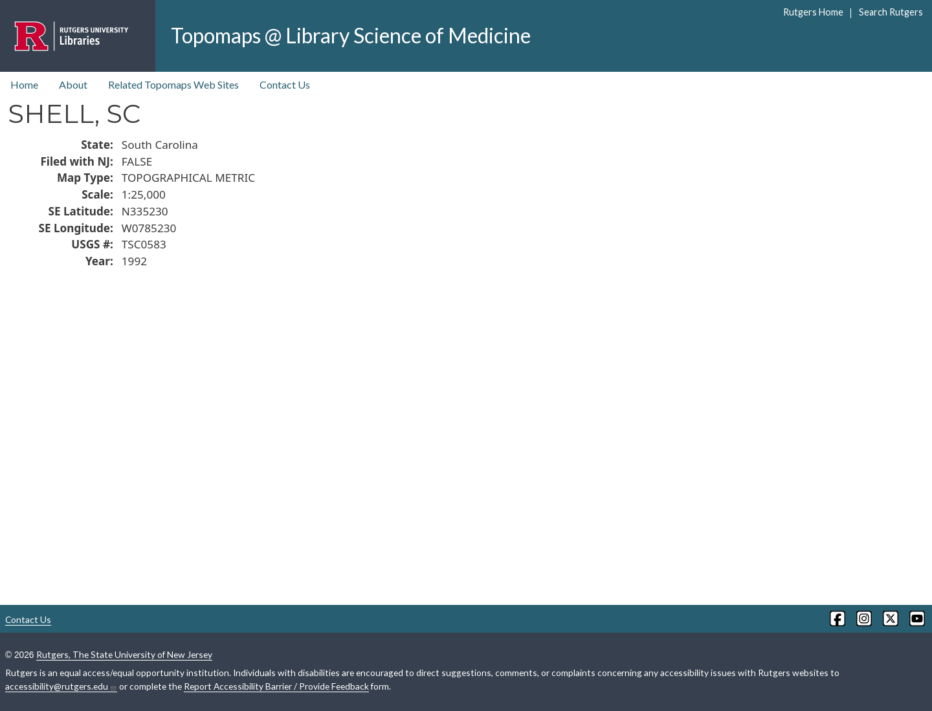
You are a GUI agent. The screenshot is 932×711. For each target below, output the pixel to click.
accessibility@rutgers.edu (61, 686)
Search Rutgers (891, 11)
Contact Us (285, 84)
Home (24, 84)
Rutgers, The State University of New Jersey (124, 654)
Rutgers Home (813, 11)
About (73, 84)
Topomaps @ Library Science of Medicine (351, 35)
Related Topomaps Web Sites (173, 84)
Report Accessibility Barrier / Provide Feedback (276, 686)
